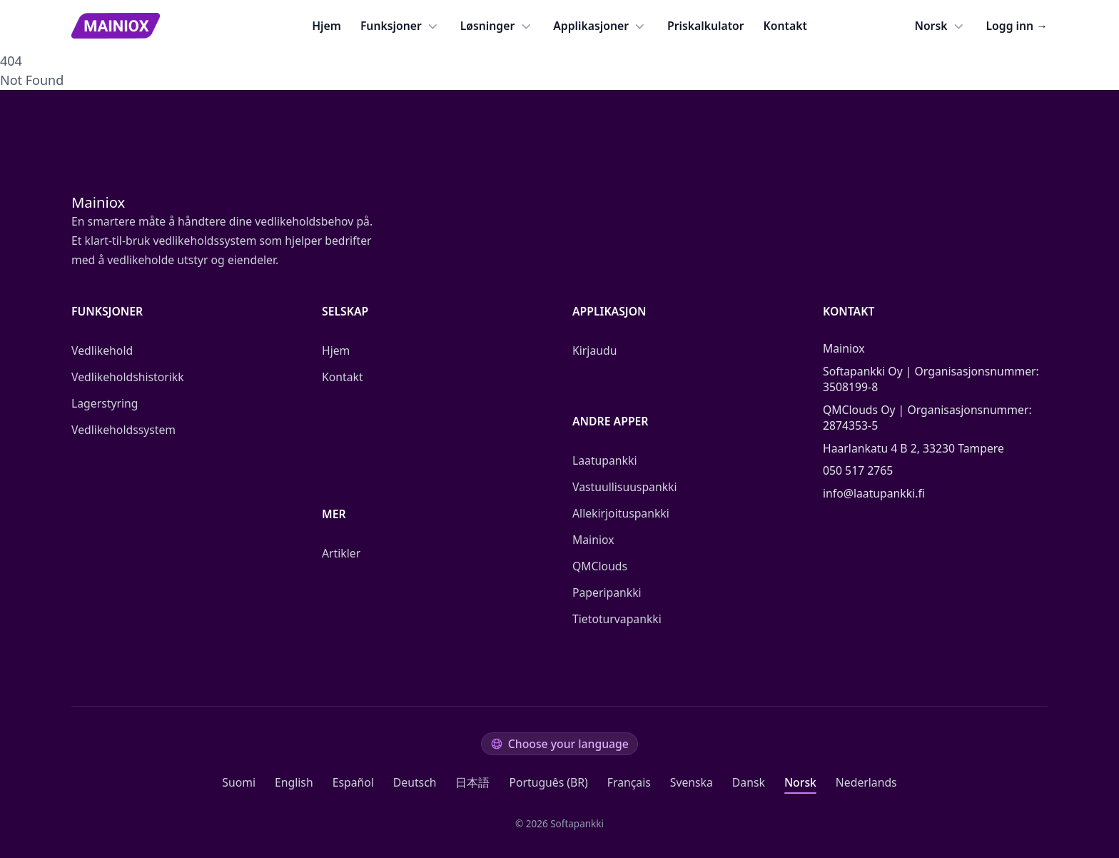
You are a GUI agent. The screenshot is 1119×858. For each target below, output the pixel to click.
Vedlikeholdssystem (123, 430)
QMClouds (599, 566)
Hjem (326, 26)
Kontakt (785, 26)
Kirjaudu (594, 350)
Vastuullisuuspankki (624, 487)
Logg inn (1017, 26)
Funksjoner (400, 26)
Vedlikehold (102, 350)
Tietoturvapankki (617, 619)
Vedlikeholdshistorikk (127, 377)
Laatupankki (604, 460)
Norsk (940, 26)
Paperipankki (607, 592)
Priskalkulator (705, 26)
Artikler (341, 553)
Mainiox (593, 539)
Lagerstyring (104, 403)
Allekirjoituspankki (620, 513)
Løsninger (497, 26)
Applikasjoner (600, 26)
